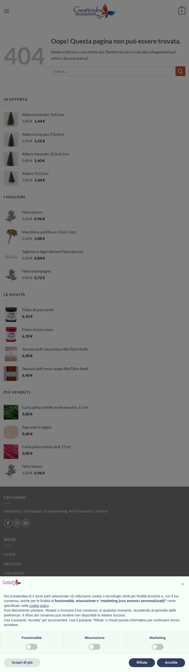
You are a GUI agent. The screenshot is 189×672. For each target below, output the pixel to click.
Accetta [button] (171, 662)
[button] (183, 584)
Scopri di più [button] (22, 662)
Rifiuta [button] (142, 662)
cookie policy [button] (39, 606)
